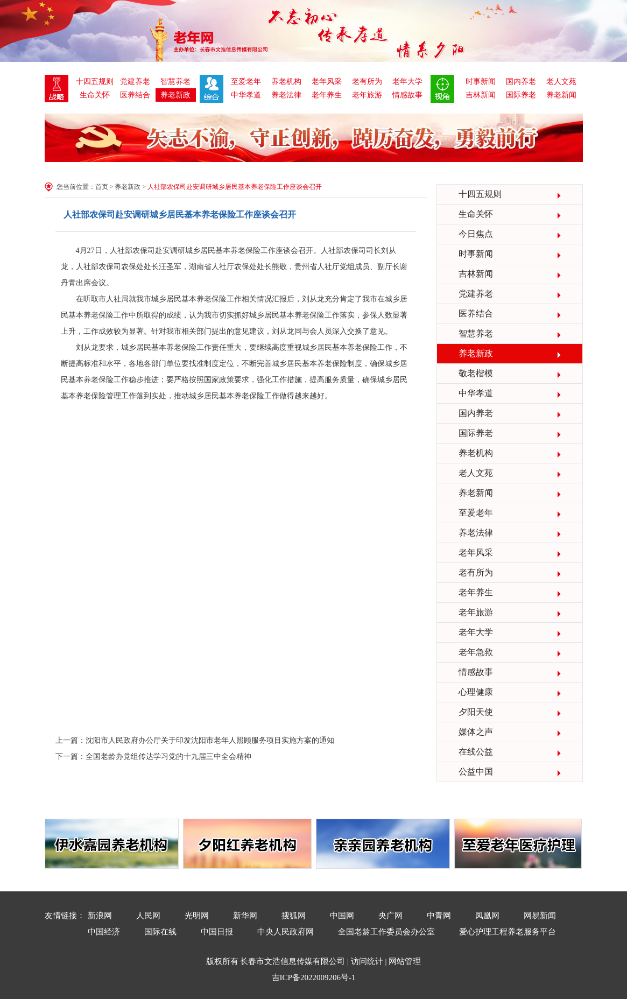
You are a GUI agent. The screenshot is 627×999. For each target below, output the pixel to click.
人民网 (148, 915)
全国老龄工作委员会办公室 (386, 931)
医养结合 (135, 95)
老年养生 (327, 95)
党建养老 (135, 82)
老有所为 (367, 82)
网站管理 (405, 961)
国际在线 (160, 931)
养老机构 (286, 82)
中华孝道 (246, 95)
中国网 (342, 915)
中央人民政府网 (285, 931)
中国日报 (217, 931)
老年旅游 (367, 95)
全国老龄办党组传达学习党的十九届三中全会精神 (168, 756)
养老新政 (175, 95)
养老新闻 (561, 95)
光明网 (197, 915)
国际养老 (521, 95)
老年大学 (407, 82)
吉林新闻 (481, 95)
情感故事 (407, 95)
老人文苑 (561, 82)
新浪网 (100, 915)
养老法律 (286, 95)
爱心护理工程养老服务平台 (507, 931)
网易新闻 (540, 915)
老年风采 (327, 82)
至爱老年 (246, 82)
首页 (101, 187)
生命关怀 (95, 95)
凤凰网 (487, 915)
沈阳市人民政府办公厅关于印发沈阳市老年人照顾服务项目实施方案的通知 (210, 740)
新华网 (245, 915)
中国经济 (104, 931)
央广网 (390, 915)
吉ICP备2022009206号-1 (314, 977)
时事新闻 (481, 82)
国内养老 (521, 82)
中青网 (439, 915)
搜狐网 (293, 915)
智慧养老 (175, 82)
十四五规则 (95, 82)
